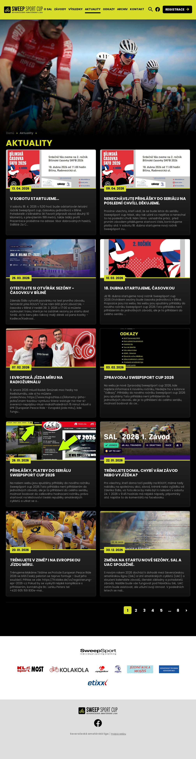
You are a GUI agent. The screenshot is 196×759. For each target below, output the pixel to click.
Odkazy (109, 9)
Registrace (174, 9)
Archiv (122, 9)
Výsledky (75, 9)
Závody (60, 9)
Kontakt (137, 9)
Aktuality (93, 9)
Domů (10, 133)
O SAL (48, 9)
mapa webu (118, 733)
